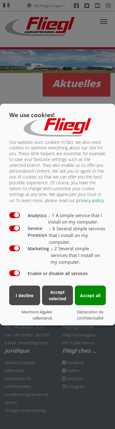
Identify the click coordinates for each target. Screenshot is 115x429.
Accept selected (57, 295)
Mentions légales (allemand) (36, 315)
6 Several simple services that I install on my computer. (77, 235)
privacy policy (90, 200)
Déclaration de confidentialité (90, 315)
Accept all (90, 295)
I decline (24, 295)
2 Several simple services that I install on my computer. (75, 255)
